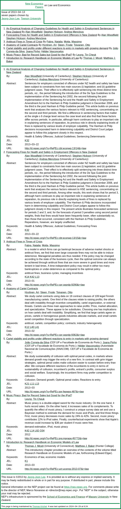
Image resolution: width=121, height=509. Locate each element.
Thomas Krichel (39, 506)
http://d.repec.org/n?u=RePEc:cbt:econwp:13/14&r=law (55, 148)
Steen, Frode (65, 45)
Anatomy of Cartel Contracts (22, 45)
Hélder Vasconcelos (52, 51)
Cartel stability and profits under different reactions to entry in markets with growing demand (57, 48)
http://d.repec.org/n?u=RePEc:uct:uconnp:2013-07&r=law (57, 469)
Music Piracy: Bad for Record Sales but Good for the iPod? (39, 54)
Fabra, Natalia (55, 41)
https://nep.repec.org (75, 487)
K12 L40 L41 (32, 327)
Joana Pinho (33, 51)
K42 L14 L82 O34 (34, 430)
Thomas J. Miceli (92, 58)
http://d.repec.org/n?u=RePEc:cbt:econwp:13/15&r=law (55, 238)
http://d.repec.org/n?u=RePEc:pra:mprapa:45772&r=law (56, 438)
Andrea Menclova (74, 32)
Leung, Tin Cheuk (86, 54)
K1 (26, 461)
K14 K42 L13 (32, 277)
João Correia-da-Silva (37, 342)
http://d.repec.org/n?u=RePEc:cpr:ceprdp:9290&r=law (55, 284)
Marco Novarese (35, 490)
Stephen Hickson (53, 32)
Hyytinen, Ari (49, 45)
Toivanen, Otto (82, 45)
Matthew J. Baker (85, 446)
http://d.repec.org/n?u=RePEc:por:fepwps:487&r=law (54, 391)
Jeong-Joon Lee (10, 18)
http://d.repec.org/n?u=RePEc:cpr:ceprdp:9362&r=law (55, 335)
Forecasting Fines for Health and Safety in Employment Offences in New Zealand (51, 35)
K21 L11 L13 (32, 383)
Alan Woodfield (33, 32)
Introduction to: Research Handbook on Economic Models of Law (42, 58)
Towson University (31, 18)
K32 (27, 140)
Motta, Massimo (73, 41)
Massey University (99, 496)
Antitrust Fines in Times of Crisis (24, 41)
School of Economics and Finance (66, 496)
